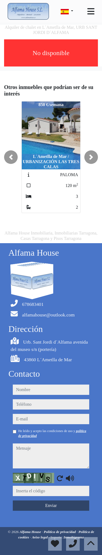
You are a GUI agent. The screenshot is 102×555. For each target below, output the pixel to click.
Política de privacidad (60, 532)
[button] (11, 157)
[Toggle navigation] (91, 11)
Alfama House (31, 532)
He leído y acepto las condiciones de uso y (52, 433)
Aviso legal (40, 537)
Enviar (51, 505)
